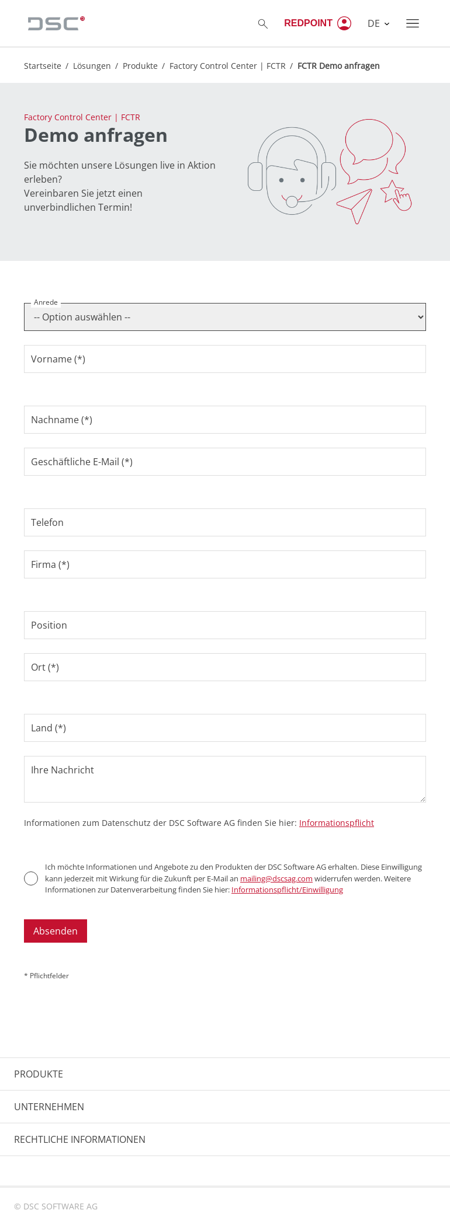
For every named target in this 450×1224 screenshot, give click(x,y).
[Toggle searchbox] (263, 23)
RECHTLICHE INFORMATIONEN (80, 1139)
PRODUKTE (38, 1074)
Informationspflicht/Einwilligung (287, 889)
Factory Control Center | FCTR (227, 65)
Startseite (42, 65)
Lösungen (92, 65)
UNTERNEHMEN (49, 1106)
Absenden (55, 931)
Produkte (140, 65)
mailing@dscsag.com (276, 878)
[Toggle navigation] (412, 23)
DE (375, 23)
